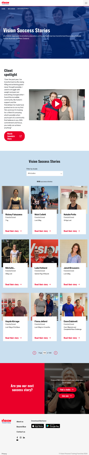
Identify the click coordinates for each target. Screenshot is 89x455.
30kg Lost (8, 274)
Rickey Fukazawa (13, 214)
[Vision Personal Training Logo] (5, 3)
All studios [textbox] (31, 173)
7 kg (6, 220)
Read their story (12, 231)
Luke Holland (41, 267)
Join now (65, 395)
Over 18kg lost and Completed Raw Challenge (73, 328)
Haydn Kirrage (12, 321)
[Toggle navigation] (86, 3)
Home (3, 8)
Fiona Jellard (41, 321)
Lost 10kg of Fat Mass (12, 327)
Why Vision (11, 8)
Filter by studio (31, 169)
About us (20, 421)
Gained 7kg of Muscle (42, 274)
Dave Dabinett (70, 321)
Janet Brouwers (71, 267)
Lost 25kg (38, 220)
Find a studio (65, 389)
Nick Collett (40, 214)
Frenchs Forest (10, 217)
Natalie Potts (70, 214)
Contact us (21, 432)
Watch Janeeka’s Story (11, 136)
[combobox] (44, 173)
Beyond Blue (21, 427)
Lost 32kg (67, 274)
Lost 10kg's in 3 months (42, 327)
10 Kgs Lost (67, 220)
